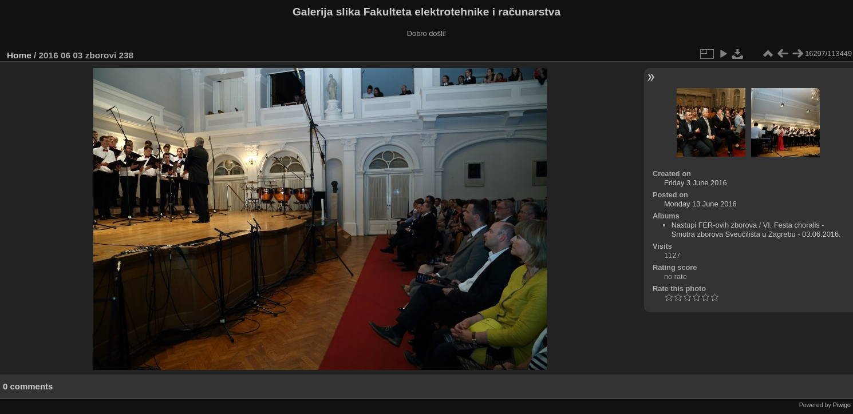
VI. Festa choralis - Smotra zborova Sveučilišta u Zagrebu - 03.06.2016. (756, 229)
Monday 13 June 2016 (700, 204)
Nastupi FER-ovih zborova (714, 225)
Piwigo (842, 404)
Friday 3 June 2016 (695, 182)
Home (19, 55)
